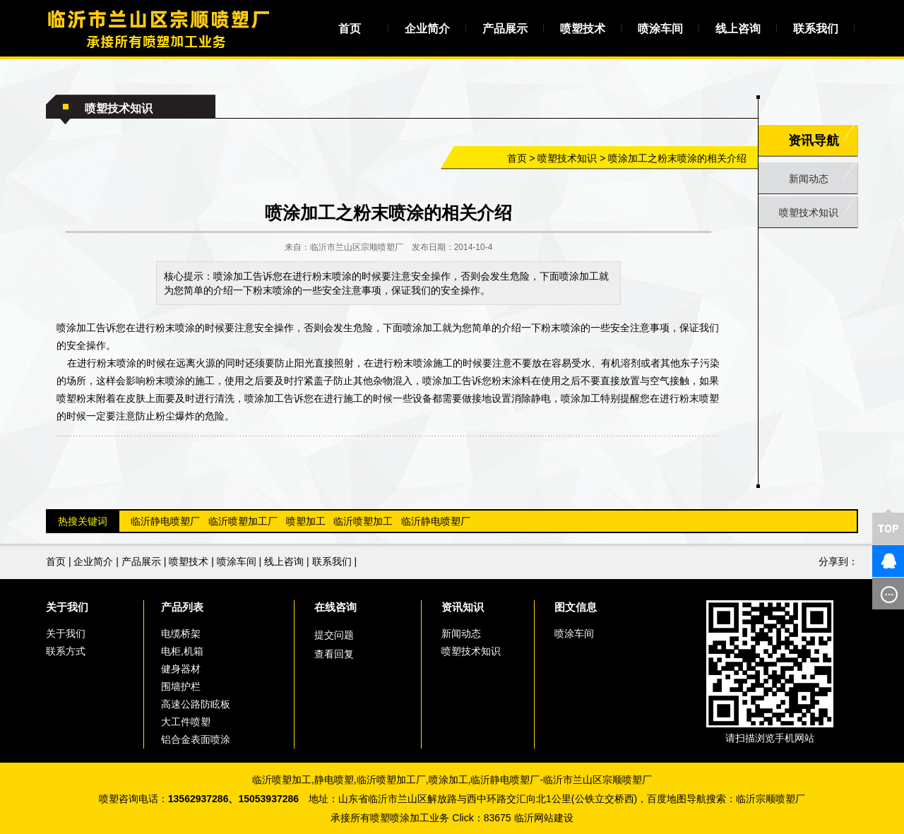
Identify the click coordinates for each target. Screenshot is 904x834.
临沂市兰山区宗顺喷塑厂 (597, 779)
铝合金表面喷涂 (195, 739)
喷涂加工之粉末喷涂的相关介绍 (677, 158)
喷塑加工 (306, 521)
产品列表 (182, 607)
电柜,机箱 (182, 651)
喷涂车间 (660, 29)
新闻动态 (808, 178)
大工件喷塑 (185, 721)
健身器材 (181, 668)
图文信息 (575, 607)
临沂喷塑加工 (363, 521)
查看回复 (334, 654)
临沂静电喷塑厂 (165, 521)
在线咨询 (335, 607)
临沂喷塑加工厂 (243, 521)
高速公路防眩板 (195, 704)
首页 (349, 29)
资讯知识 (462, 607)
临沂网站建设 (543, 817)
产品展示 (505, 29)
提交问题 (334, 635)
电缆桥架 (181, 633)
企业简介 (427, 29)
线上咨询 (738, 29)
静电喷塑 (334, 779)
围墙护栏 (181, 686)
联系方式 (65, 651)
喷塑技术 (582, 29)
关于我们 (67, 607)
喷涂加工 (448, 779)
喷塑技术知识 (567, 158)
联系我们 (815, 29)
